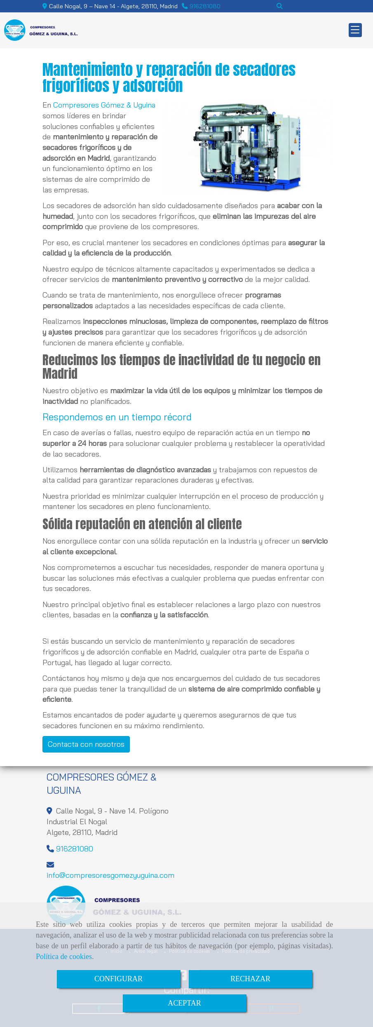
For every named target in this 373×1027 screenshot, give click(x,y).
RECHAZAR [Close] (250, 979)
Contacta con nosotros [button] (86, 744)
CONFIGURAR (118, 979)
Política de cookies (64, 956)
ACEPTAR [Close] (184, 1003)
